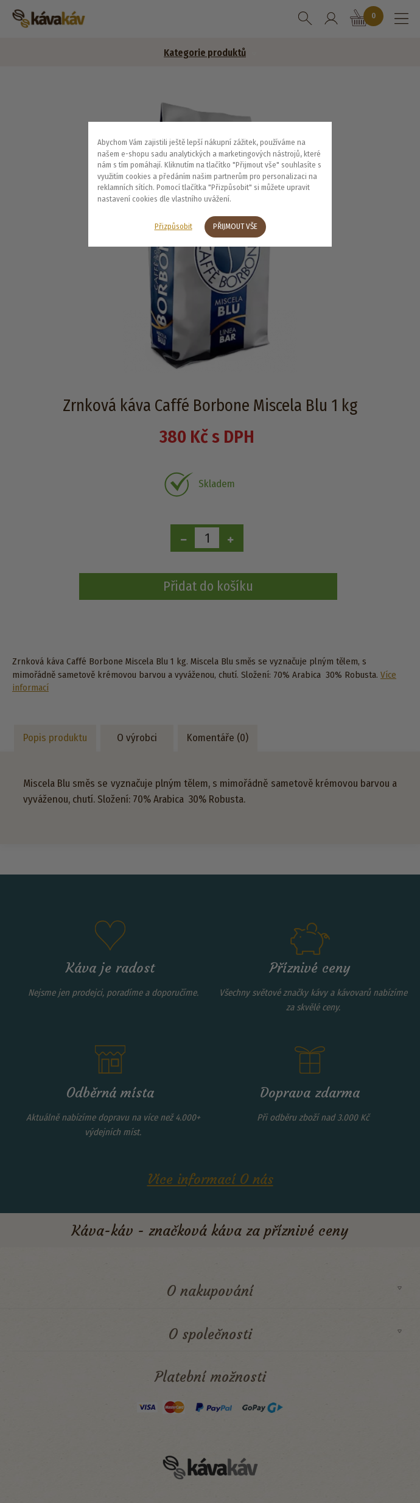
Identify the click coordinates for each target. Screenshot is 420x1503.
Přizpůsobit (173, 226)
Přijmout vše (235, 226)
